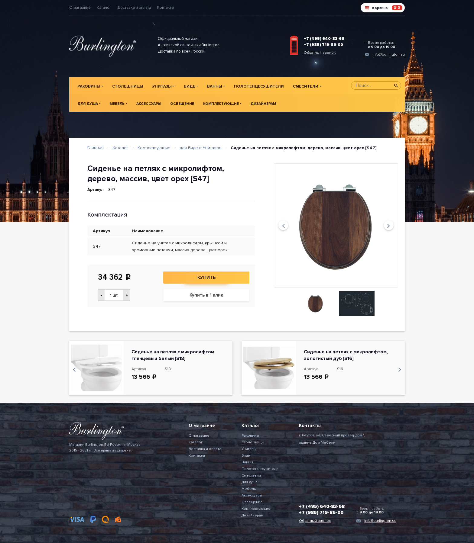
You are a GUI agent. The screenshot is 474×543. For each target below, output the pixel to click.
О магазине (80, 7)
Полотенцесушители (259, 86)
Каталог (104, 7)
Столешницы (127, 86)
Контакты (165, 7)
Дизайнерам (263, 103)
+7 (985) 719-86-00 (323, 44)
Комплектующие (221, 103)
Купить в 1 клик (206, 295)
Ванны (214, 86)
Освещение (182, 103)
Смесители (305, 86)
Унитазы (162, 86)
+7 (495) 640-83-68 (324, 38)
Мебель (117, 103)
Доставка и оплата (134, 7)
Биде (189, 86)
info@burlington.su (389, 54)
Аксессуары (148, 103)
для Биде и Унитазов (201, 147)
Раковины (88, 86)
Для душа (87, 103)
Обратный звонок (320, 52)
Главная (95, 147)
